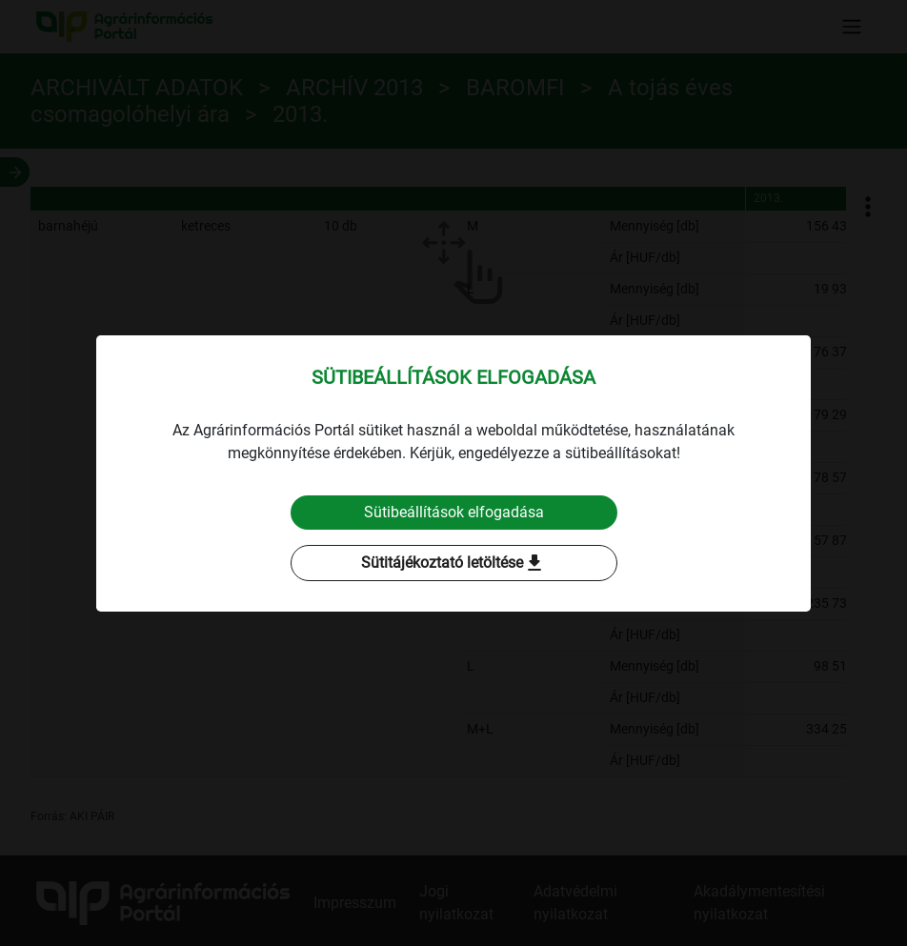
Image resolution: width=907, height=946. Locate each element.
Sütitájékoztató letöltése (453, 563)
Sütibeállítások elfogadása (454, 512)
